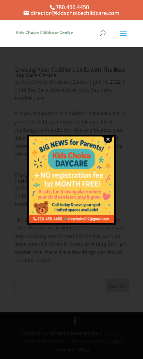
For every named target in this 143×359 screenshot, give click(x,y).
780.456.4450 (72, 7)
